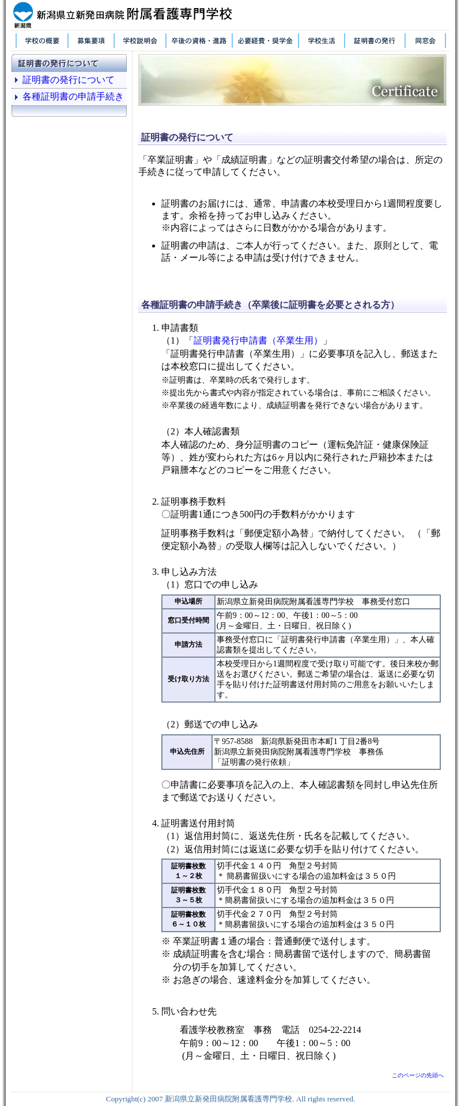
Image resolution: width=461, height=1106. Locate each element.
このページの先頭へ (418, 1075)
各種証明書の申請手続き (73, 96)
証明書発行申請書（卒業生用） (258, 340)
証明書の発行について (68, 80)
